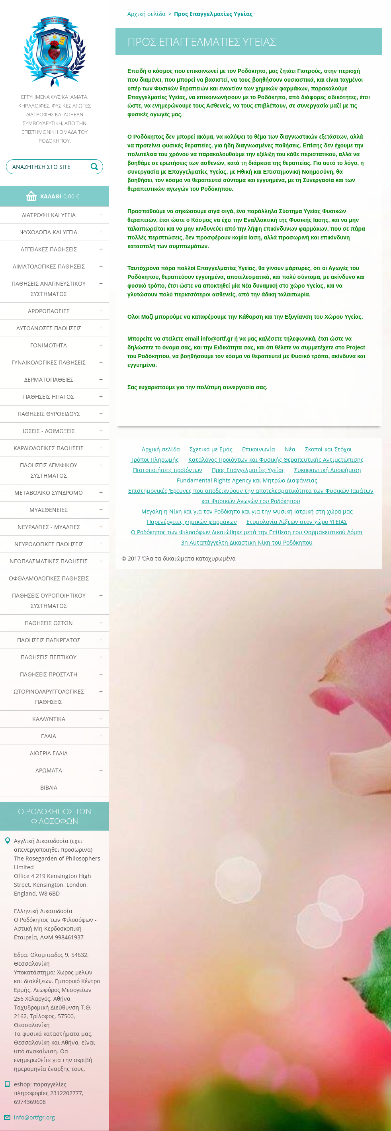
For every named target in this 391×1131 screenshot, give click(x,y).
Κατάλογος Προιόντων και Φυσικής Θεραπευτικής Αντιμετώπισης (276, 459)
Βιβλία (48, 787)
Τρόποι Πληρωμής (155, 459)
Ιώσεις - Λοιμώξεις (49, 431)
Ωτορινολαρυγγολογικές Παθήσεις (49, 697)
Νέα (290, 449)
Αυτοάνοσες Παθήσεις (48, 328)
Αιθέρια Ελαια (49, 753)
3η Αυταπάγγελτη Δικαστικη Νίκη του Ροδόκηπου (247, 542)
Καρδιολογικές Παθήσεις (49, 448)
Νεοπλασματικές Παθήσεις (49, 561)
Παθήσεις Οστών (49, 623)
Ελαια (48, 736)
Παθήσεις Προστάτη (48, 674)
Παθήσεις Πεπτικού (48, 657)
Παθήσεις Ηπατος (48, 396)
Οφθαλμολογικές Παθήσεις (49, 578)
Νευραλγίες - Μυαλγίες (49, 527)
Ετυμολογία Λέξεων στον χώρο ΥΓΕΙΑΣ (296, 521)
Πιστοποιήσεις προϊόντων (167, 470)
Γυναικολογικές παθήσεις (49, 362)
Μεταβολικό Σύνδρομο (48, 492)
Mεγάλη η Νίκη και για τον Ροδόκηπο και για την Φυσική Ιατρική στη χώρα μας (247, 511)
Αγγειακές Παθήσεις (49, 249)
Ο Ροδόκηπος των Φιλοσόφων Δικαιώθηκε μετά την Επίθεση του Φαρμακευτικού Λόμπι (247, 532)
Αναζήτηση (95, 167)
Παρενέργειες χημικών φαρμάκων (192, 521)
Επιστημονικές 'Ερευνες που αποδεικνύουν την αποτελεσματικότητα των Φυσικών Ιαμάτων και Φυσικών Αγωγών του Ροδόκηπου (250, 496)
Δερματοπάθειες (48, 379)
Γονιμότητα (48, 345)
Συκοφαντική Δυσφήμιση (327, 470)
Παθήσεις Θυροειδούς (49, 414)
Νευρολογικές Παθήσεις (48, 544)
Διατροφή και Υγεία (49, 215)
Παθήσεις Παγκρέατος (48, 640)
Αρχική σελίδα (146, 14)
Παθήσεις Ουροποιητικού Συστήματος (49, 601)
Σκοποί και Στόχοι (328, 449)
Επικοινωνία (258, 449)
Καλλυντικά (48, 719)
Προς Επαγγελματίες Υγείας (248, 470)
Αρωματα (48, 770)
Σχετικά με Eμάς (211, 449)
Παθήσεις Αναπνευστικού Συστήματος (49, 289)
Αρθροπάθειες (49, 311)
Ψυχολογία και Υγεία (48, 232)
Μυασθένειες (48, 510)
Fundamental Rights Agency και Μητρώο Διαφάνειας (247, 480)
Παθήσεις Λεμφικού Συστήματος (48, 470)
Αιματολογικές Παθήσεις (49, 266)
